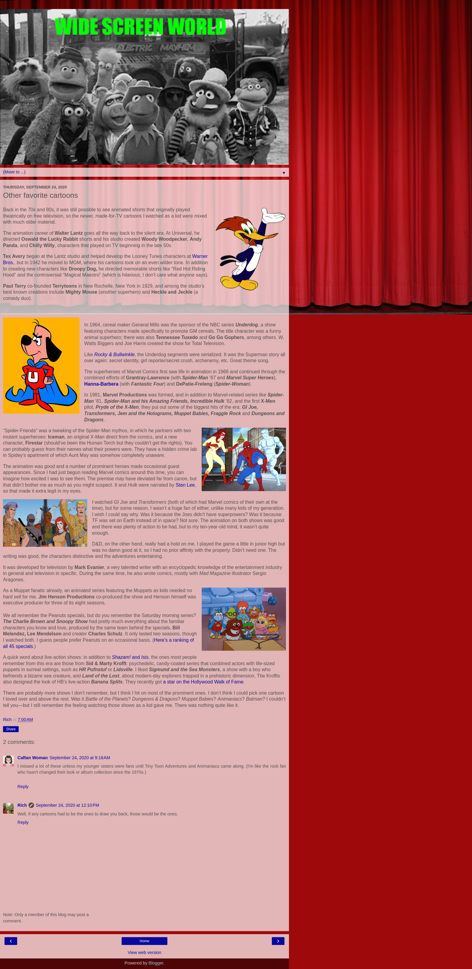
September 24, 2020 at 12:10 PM (67, 805)
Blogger (156, 963)
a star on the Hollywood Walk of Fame (203, 681)
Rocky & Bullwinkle (114, 354)
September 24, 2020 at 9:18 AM (79, 757)
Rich (22, 805)
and (130, 657)
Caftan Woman (32, 757)
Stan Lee (185, 485)
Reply (23, 786)
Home (144, 941)
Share (11, 729)
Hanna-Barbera (101, 384)
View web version (144, 952)
